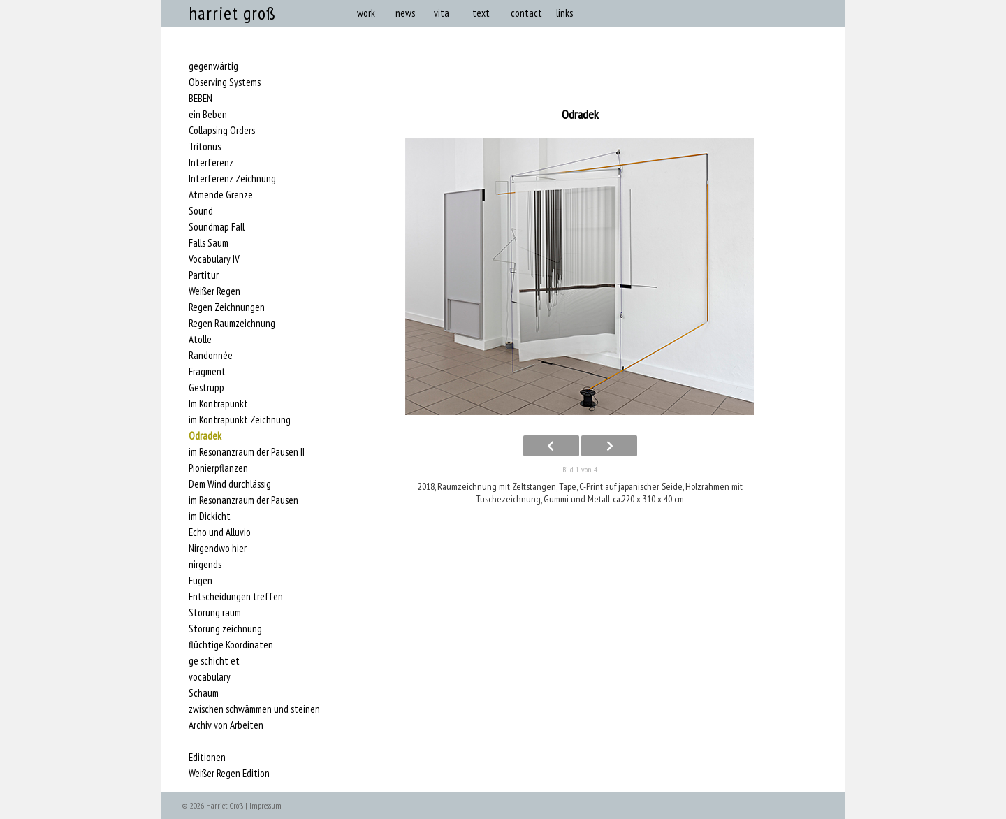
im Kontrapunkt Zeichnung (240, 420)
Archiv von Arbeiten (226, 725)
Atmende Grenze (221, 195)
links (564, 13)
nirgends (205, 564)
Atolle (200, 339)
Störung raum (215, 613)
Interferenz (211, 163)
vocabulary (210, 677)
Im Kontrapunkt (218, 404)
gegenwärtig (213, 66)
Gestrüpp (206, 388)
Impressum (265, 805)
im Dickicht (210, 516)
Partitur (204, 275)
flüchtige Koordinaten (231, 645)
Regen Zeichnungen (227, 307)
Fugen (200, 580)
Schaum (204, 693)
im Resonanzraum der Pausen (243, 500)
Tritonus (205, 146)
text (481, 13)
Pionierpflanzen (218, 468)
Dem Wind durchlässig (230, 484)
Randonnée (211, 355)
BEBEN (200, 98)
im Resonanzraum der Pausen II (247, 452)
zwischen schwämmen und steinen (254, 709)
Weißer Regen (214, 291)
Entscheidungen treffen (236, 596)
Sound (201, 211)
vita (441, 13)
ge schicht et (214, 661)
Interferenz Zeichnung (232, 179)
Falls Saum (208, 243)
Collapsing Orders (222, 130)
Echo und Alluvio (220, 532)
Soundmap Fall (217, 227)
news (405, 13)
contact (526, 13)
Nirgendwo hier (218, 548)
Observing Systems (225, 82)
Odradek (205, 436)
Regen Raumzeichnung (232, 323)
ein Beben (208, 114)
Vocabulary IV (214, 259)
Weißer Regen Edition (229, 773)
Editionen (207, 757)
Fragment (207, 371)
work (366, 13)
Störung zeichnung (225, 629)
